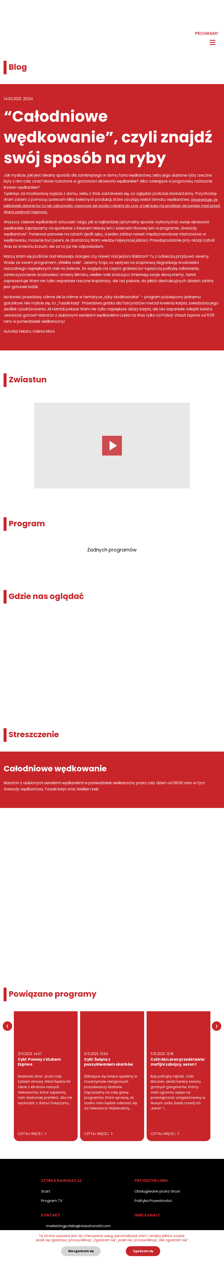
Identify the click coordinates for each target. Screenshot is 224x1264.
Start (45, 1191)
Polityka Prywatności (153, 1200)
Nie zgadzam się (81, 1251)
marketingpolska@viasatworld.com (78, 1225)
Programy (206, 34)
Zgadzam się (143, 1251)
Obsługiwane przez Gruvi (157, 1191)
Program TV (52, 1200)
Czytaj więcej (32, 1133)
